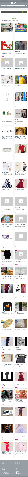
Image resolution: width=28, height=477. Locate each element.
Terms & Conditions (4, 466)
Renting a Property (17, 470)
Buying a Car (17, 471)
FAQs (16, 467)
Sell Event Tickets (4, 472)
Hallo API (16, 466)
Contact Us (3, 465)
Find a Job (16, 472)
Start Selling (3, 469)
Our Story (3, 463)
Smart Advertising (17, 465)
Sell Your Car (3, 471)
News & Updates (4, 464)
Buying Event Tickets (18, 473)
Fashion (14, 6)
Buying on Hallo (17, 469)
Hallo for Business (4, 470)
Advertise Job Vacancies (5, 473)
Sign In (14, 18)
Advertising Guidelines (18, 463)
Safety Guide (17, 464)
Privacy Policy (4, 467)
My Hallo (24, 0)
